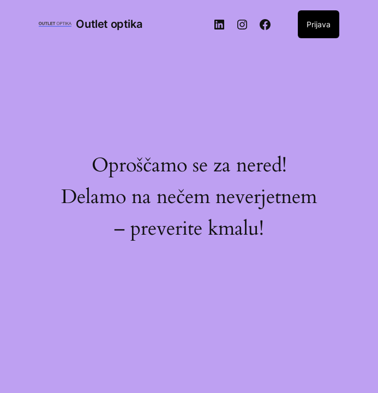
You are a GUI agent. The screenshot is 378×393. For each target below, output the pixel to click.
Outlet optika (109, 24)
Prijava (319, 24)
